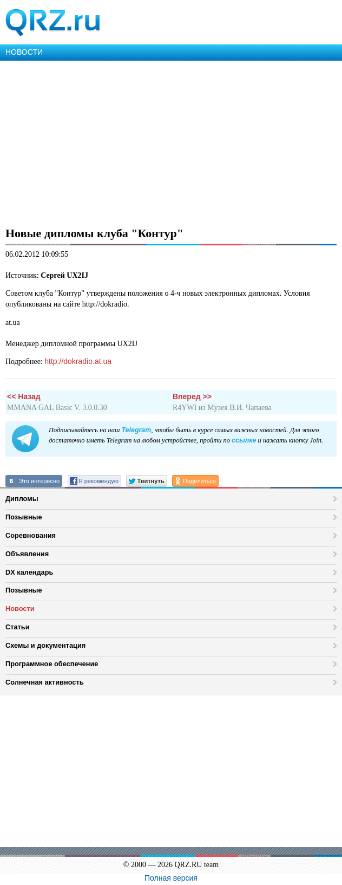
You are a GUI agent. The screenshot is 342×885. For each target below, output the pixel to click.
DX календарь (29, 572)
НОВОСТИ (24, 52)
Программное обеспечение (51, 664)
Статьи (17, 627)
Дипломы (21, 498)
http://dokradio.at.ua (77, 361)
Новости (20, 608)
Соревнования (30, 535)
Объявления (27, 554)
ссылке (244, 440)
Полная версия (171, 878)
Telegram (136, 430)
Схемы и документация (45, 645)
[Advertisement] (171, 142)
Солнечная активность (44, 682)
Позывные (23, 517)
